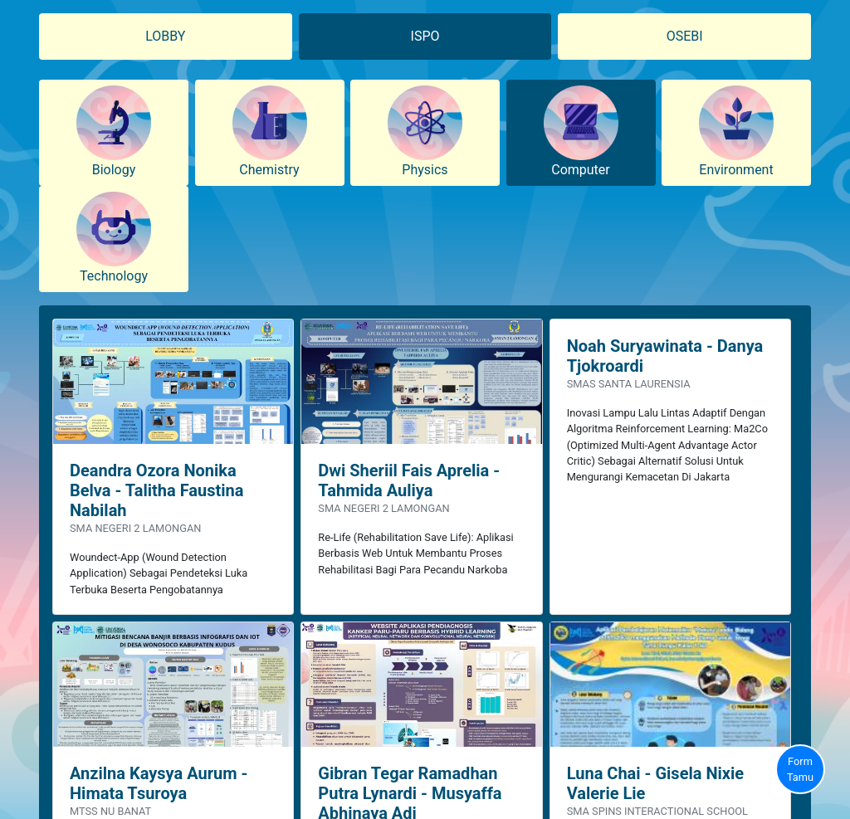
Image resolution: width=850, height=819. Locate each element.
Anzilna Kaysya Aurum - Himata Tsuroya (158, 783)
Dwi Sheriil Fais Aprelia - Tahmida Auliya (409, 480)
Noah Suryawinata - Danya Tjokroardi (665, 356)
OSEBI (685, 36)
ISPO (425, 36)
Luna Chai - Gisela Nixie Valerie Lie (655, 783)
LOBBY (165, 36)
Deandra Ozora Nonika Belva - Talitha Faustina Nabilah (157, 490)
